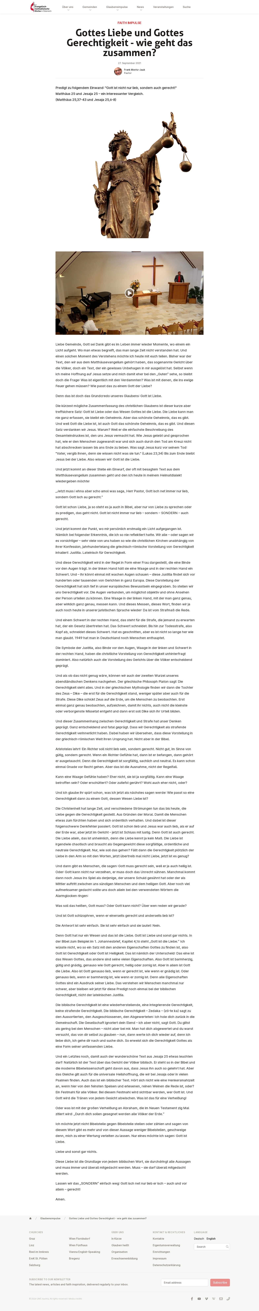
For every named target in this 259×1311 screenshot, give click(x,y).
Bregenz (74, 1258)
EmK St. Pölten (38, 1258)
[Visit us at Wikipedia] (213, 1298)
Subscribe (220, 1282)
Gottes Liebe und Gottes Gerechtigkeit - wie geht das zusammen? (108, 1218)
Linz (31, 1245)
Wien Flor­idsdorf (79, 1238)
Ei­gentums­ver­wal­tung (166, 1245)
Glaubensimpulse (50, 1218)
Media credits (75, 1298)
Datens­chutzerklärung (166, 1265)
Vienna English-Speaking (84, 1251)
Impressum (159, 1258)
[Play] (130, 293)
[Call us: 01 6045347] (228, 1298)
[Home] (30, 1218)
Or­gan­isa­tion (119, 1251)
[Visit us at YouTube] (199, 1298)
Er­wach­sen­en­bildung (124, 1258)
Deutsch (199, 1238)
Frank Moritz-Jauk (134, 69)
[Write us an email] (221, 1298)
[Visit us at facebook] (192, 1298)
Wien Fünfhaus (78, 1245)
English (211, 1238)
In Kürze (116, 1238)
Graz (32, 1238)
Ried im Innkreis (39, 1251)
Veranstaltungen (163, 7)
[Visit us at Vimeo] (206, 1298)
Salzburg (34, 1265)
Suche (187, 7)
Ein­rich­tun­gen (161, 1251)
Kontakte (158, 1238)
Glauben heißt (120, 1245)
